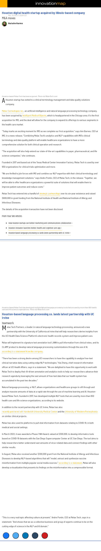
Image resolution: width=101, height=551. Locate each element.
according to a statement (70, 462)
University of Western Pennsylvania (81, 411)
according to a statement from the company (22, 351)
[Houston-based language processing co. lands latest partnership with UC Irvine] (50, 274)
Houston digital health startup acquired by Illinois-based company (43, 13)
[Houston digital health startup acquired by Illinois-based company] (50, 62)
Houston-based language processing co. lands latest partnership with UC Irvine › (40, 233)
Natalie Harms (15, 23)
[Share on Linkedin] (25, 535)
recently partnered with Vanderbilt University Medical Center (29, 411)
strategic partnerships (49, 193)
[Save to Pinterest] (44, 535)
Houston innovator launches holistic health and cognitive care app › (35, 228)
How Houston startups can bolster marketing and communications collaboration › (40, 223)
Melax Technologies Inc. (13, 110)
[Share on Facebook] (6, 535)
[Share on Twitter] (15, 535)
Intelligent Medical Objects (34, 115)
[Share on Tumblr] (35, 535)
